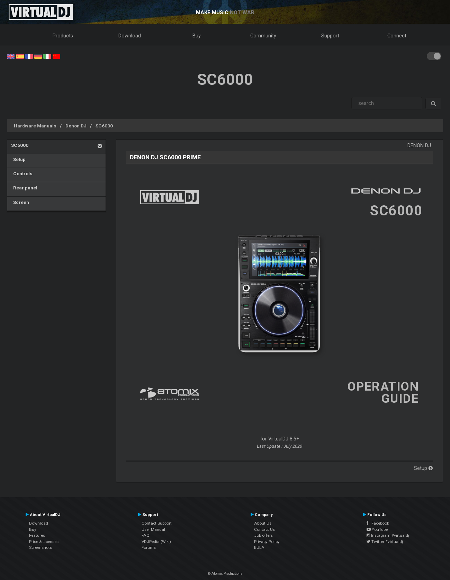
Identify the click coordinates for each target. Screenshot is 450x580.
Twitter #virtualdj (385, 541)
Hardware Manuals (35, 125)
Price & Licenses (43, 541)
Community (263, 35)
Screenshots (40, 547)
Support (330, 35)
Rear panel (24, 187)
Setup (18, 159)
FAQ (146, 535)
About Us (262, 523)
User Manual (153, 529)
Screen (20, 202)
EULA (259, 547)
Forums (149, 547)
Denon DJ (76, 125)
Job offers (263, 535)
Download (129, 35)
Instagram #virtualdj (388, 535)
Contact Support (157, 523)
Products (63, 35)
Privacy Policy (267, 541)
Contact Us (264, 529)
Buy (196, 35)
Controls (22, 173)
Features (37, 535)
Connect (396, 35)
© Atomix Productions (225, 573)
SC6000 (104, 125)
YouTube (377, 529)
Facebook (378, 523)
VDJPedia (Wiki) (156, 541)
